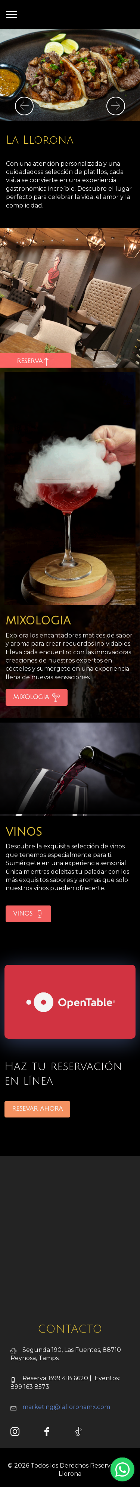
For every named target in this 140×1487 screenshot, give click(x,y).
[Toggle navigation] (12, 14)
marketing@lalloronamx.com (66, 1421)
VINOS (28, 928)
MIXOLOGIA (36, 712)
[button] (24, 106)
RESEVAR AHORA (37, 1123)
